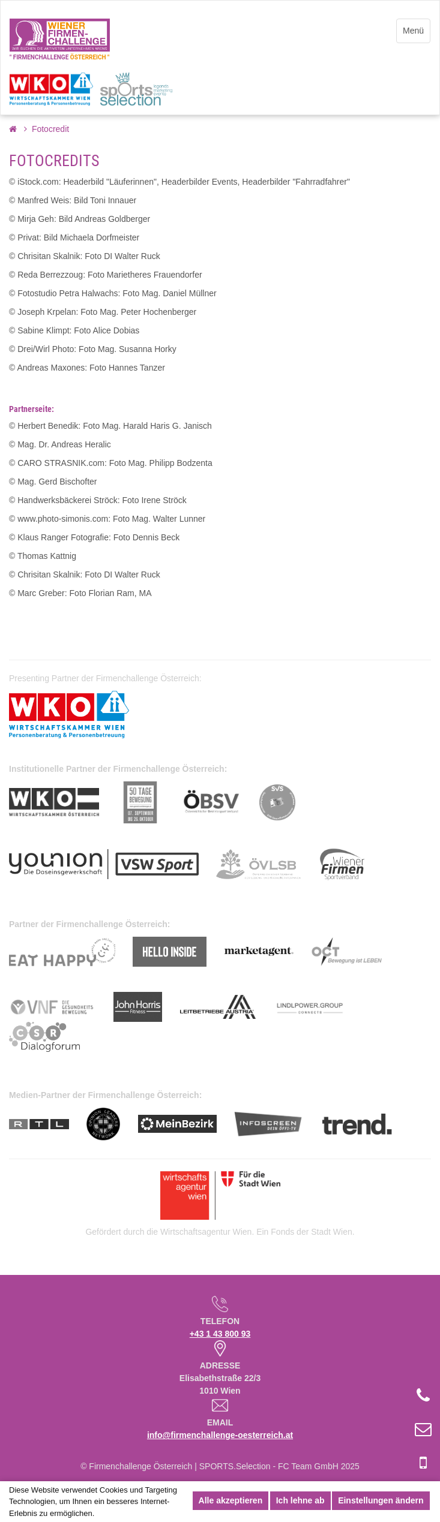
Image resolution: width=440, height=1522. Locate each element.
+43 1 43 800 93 (220, 1333)
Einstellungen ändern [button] (380, 1500)
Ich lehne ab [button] (300, 1500)
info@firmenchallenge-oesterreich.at (220, 1435)
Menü (413, 30)
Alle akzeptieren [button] (231, 1500)
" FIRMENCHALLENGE (59, 57)
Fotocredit (50, 129)
